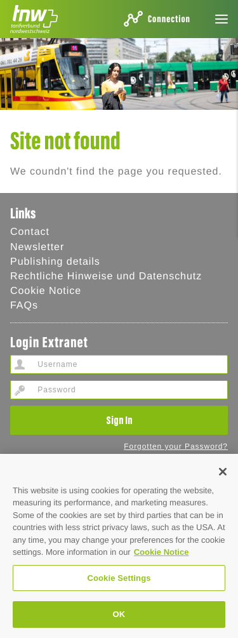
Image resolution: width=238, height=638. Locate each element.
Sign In (119, 419)
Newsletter (37, 247)
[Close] (223, 472)
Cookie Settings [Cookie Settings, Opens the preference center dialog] (118, 578)
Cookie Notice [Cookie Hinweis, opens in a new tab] (161, 552)
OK (119, 614)
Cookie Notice (45, 291)
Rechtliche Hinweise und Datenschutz (106, 276)
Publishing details (55, 261)
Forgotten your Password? (176, 446)
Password (20, 390)
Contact (30, 232)
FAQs (24, 305)
